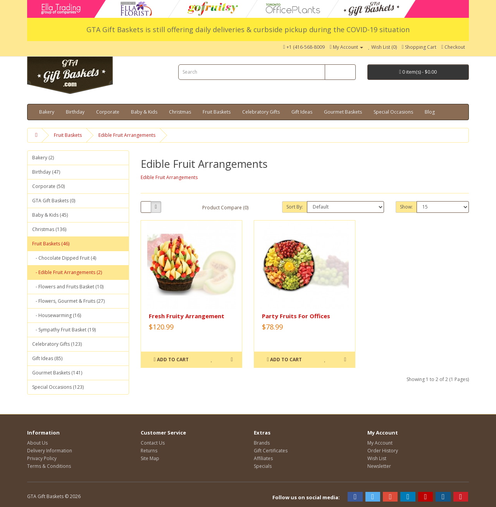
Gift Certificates (271, 450)
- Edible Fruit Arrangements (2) (67, 272)
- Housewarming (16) (56, 315)
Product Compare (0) (225, 207)
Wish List (376, 458)
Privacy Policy (42, 458)
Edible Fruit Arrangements (126, 135)
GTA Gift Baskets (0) (53, 200)
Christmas (180, 112)
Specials (263, 466)
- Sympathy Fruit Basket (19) (64, 329)
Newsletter (379, 466)
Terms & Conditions (49, 466)
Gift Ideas (301, 112)
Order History (382, 450)
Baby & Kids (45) (50, 215)
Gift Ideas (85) (47, 358)
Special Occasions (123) (58, 387)
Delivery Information (49, 450)
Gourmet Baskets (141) (57, 372)
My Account (380, 443)
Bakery (46, 112)
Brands (262, 443)
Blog (430, 112)
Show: (406, 206)
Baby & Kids (144, 112)
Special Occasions (393, 112)
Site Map (150, 458)
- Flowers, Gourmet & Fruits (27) (68, 301)
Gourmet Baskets (343, 112)
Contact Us (153, 443)
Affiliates (263, 458)
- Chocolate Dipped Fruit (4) (64, 258)
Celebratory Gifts (261, 112)
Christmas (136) (49, 229)
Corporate (107, 112)
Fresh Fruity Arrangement (186, 316)
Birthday (75, 112)
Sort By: (294, 206)
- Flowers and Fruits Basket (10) (67, 286)
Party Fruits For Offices (296, 316)
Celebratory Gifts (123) (57, 344)
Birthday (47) (46, 172)
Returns (149, 450)
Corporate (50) (48, 186)
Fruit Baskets (217, 112)
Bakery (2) (43, 157)
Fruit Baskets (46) (50, 243)
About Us (37, 443)
